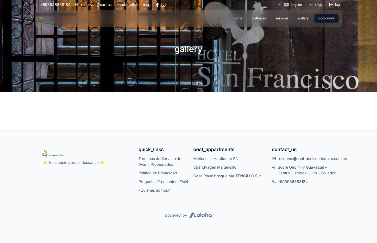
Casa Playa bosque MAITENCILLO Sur (227, 175)
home (238, 18)
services (282, 18)
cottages (259, 18)
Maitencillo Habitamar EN (216, 158)
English (290, 4)
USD (315, 5)
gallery (303, 18)
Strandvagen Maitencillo (214, 167)
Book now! (326, 18)
